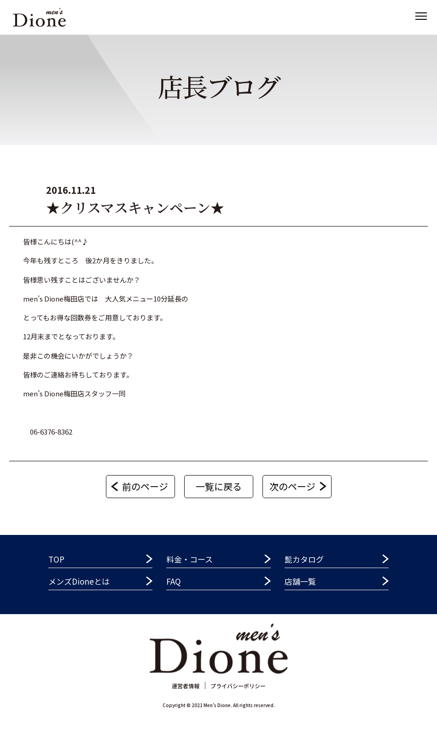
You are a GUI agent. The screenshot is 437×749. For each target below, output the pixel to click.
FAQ (173, 581)
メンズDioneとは (79, 581)
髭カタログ (304, 559)
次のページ (292, 486)
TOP (56, 559)
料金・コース (189, 559)
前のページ (145, 486)
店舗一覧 (300, 581)
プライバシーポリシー (238, 686)
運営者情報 (185, 686)
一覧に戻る (219, 486)
